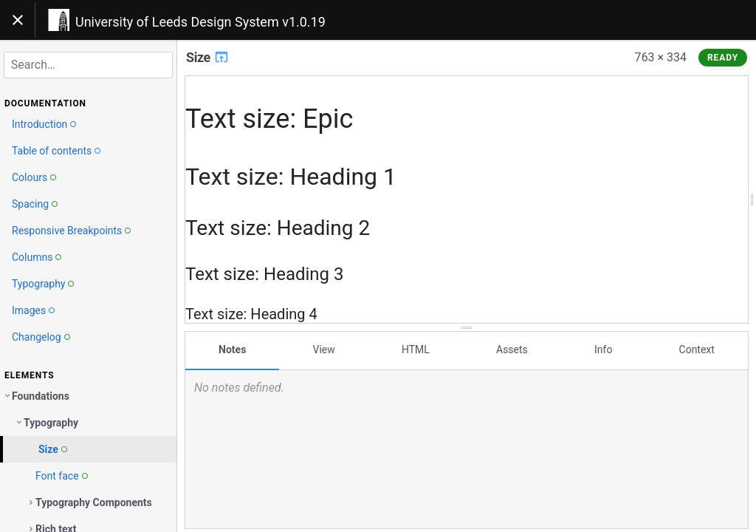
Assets (512, 349)
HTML (416, 349)
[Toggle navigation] (17, 20)
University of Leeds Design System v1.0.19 (200, 22)
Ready (722, 57)
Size (208, 57)
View (324, 349)
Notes (232, 349)
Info (603, 349)
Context (697, 349)
